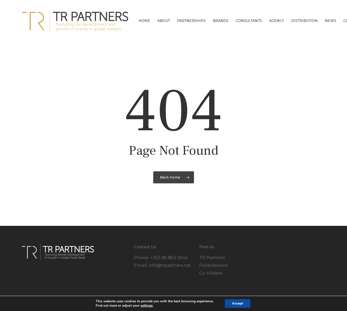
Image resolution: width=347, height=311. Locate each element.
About (163, 20)
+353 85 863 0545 (169, 257)
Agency (276, 20)
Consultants (249, 20)
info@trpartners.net (169, 265)
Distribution (304, 20)
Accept (237, 303)
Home (144, 20)
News (330, 20)
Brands (220, 20)
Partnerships (191, 20)
